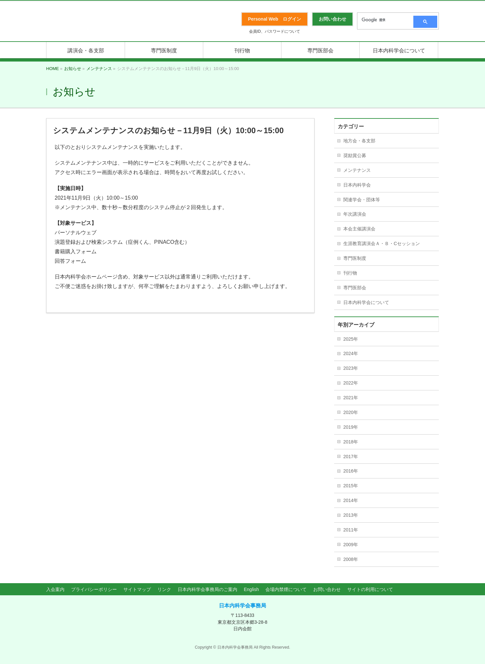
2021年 (350, 397)
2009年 (350, 544)
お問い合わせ (327, 589)
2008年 (350, 559)
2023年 (350, 368)
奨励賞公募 (354, 155)
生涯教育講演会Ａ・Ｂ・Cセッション (381, 243)
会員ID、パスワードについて (274, 31)
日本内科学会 (357, 185)
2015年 (350, 485)
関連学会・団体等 (361, 199)
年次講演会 (354, 214)
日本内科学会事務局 (242, 605)
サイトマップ (137, 589)
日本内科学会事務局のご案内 (207, 589)
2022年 (350, 383)
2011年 (350, 529)
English (251, 589)
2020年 (350, 412)
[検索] (383, 20)
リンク (164, 589)
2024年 (350, 353)
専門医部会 (354, 287)
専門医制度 (354, 258)
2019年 (350, 427)
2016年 (350, 471)
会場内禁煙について (286, 589)
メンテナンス (357, 170)
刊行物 (350, 273)
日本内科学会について (366, 302)
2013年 (350, 515)
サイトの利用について (370, 589)
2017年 (350, 456)
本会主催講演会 (359, 228)
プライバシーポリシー (94, 589)
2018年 (350, 441)
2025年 (350, 339)
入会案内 (55, 589)
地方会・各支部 (359, 140)
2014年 (350, 500)
